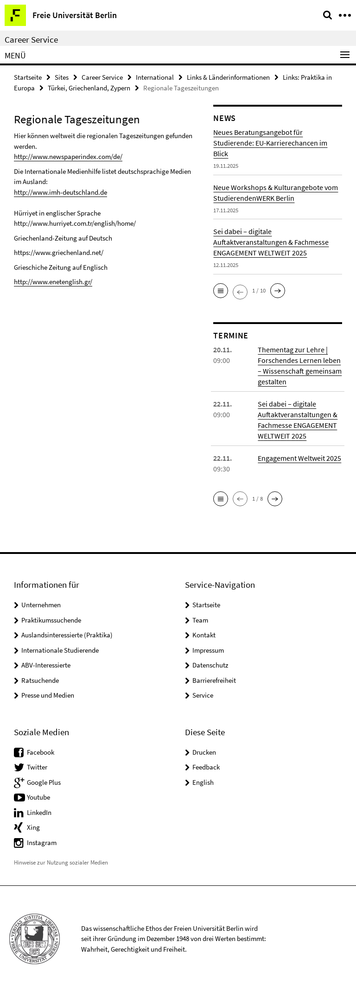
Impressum (208, 650)
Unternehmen (41, 604)
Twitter (37, 767)
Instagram (42, 842)
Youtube (38, 797)
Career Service (31, 39)
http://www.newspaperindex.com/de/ (68, 156)
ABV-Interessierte (45, 665)
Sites (62, 77)
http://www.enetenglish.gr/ (53, 281)
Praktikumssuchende (51, 620)
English (203, 782)
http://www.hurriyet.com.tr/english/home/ (75, 223)
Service (202, 695)
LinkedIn (39, 812)
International (155, 77)
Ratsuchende (40, 680)
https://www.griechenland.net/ (58, 252)
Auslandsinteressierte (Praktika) (67, 634)
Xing (33, 827)
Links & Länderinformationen (228, 77)
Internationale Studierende (60, 650)
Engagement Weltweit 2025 (299, 458)
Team (200, 620)
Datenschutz (210, 665)
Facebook (40, 752)
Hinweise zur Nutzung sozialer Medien (61, 862)
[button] (220, 290)
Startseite (28, 77)
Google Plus (44, 782)
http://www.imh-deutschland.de (60, 192)
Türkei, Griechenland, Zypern (89, 87)
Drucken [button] (204, 752)
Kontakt (204, 634)
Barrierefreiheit (214, 680)
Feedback (206, 767)
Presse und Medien (47, 695)
